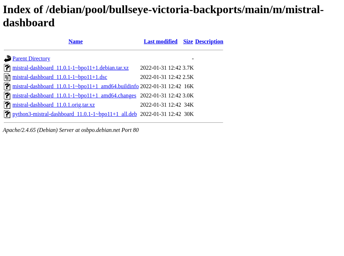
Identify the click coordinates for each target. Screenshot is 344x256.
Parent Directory (31, 58)
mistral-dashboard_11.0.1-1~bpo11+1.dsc (59, 77)
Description (209, 41)
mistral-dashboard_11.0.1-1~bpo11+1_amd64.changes (74, 95)
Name (76, 41)
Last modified (161, 41)
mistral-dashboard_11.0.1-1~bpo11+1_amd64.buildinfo (75, 86)
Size (188, 41)
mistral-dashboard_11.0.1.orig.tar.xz (53, 105)
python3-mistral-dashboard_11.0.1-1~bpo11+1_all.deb (74, 114)
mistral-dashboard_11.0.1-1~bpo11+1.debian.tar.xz (70, 68)
